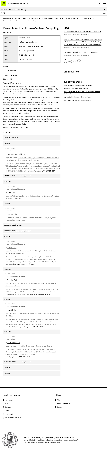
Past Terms (76, 18)
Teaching (67, 18)
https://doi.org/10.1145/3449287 (44, 171)
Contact (8, 407)
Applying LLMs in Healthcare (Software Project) (77, 97)
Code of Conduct (23, 127)
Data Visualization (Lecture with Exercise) (76, 88)
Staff (6, 403)
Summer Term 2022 (90, 18)
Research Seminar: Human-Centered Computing (78, 85)
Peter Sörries (11, 310)
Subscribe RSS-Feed (63, 403)
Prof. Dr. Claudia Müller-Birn (28, 42)
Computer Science (20, 18)
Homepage (7, 18)
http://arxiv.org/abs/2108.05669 (40, 294)
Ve (8, 280)
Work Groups (33, 18)
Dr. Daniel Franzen (13, 342)
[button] (65, 61)
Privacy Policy (10, 414)
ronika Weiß (13, 280)
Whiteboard (12, 70)
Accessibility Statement (13, 417)
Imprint (7, 410)
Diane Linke (11, 192)
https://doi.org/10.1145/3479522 (19, 356)
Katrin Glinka (11, 247)
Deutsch (59, 407)
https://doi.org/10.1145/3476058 (24, 264)
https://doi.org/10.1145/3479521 (34, 326)
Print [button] (58, 399)
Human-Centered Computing (51, 18)
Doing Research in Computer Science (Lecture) (77, 100)
